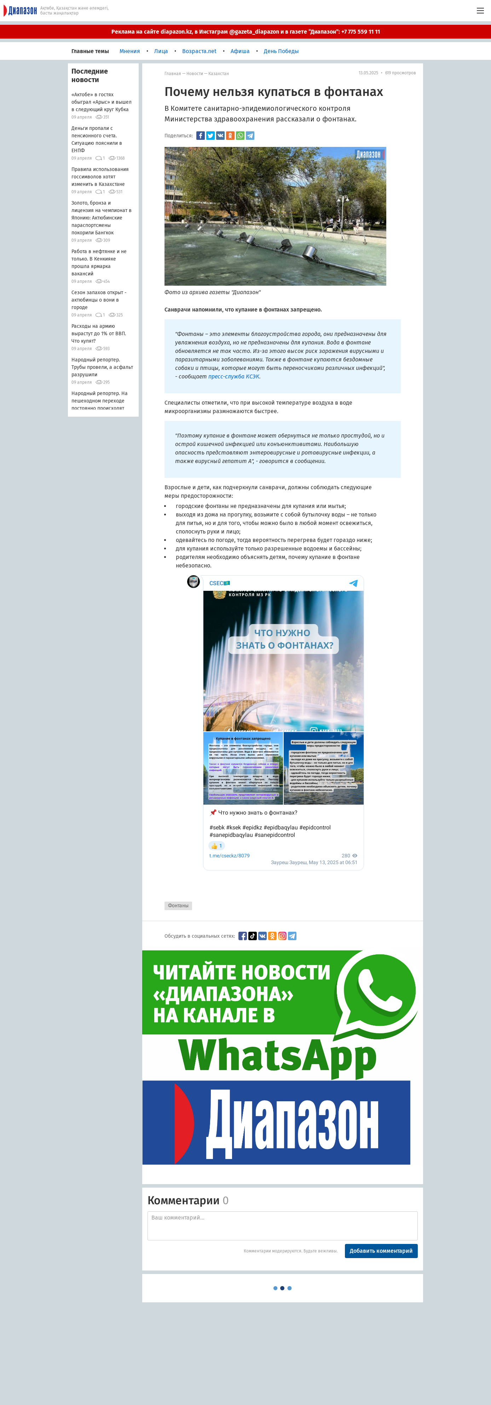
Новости (194, 73)
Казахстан (218, 73)
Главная (172, 73)
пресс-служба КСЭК (233, 376)
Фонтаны (178, 906)
